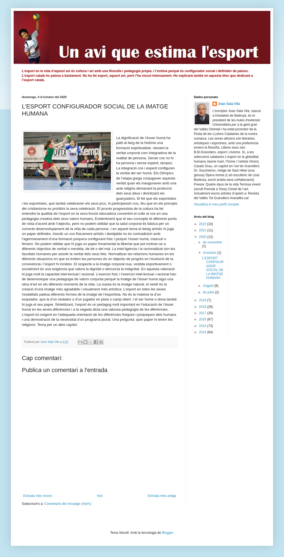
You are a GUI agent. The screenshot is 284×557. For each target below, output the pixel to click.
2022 (203, 224)
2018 (203, 307)
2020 (203, 237)
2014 (203, 332)
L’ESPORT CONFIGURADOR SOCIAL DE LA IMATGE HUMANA (213, 268)
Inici (100, 496)
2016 (203, 319)
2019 (203, 300)
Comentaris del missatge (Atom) (67, 504)
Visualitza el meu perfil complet (216, 204)
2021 (203, 230)
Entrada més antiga (162, 496)
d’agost (208, 286)
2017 (203, 313)
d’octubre (210, 253)
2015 (203, 326)
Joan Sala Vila (229, 104)
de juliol (209, 292)
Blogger (167, 533)
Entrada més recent (37, 496)
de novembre (212, 242)
